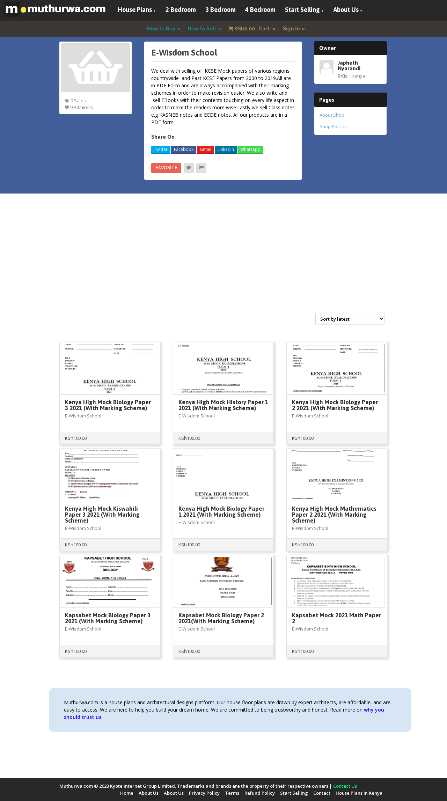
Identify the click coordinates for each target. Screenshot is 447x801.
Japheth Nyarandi (349, 65)
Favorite (166, 167)
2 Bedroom (181, 9)
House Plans (135, 9)
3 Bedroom (220, 9)
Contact (321, 793)
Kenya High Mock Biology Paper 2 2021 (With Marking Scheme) (335, 405)
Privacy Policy (204, 793)
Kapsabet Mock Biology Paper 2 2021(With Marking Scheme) (221, 618)
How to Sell (202, 29)
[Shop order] (349, 319)
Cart (249, 29)
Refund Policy (259, 793)
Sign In (291, 29)
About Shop (332, 115)
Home (126, 793)
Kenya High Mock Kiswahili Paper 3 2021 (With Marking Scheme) (102, 514)
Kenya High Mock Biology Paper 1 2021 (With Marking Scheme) (221, 511)
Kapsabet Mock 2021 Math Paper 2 (336, 618)
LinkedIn (226, 149)
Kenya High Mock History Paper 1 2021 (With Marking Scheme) (223, 405)
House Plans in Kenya (359, 793)
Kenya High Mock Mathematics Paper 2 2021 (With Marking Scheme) (334, 514)
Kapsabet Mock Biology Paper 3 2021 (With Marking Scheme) (108, 618)
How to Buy (161, 29)
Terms (232, 793)
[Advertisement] (223, 261)
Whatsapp (250, 149)
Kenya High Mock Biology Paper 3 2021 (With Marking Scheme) (108, 405)
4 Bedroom (260, 9)
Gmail (205, 149)
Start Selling (302, 9)
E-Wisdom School (83, 416)
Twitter (161, 149)
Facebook (183, 149)
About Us (346, 9)
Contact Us (345, 786)
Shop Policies (334, 126)
